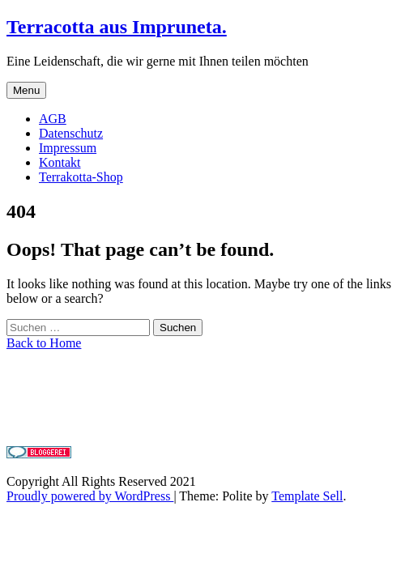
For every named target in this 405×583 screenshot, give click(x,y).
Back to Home (43, 343)
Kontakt (60, 162)
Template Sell (307, 496)
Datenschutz (71, 133)
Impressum (67, 148)
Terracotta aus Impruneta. (116, 26)
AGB (52, 119)
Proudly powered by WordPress (89, 496)
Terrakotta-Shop (81, 177)
